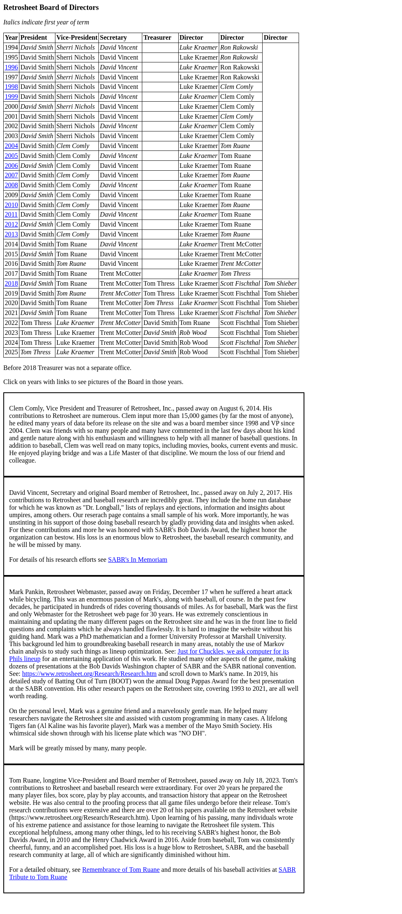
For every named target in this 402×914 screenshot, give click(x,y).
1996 (11, 67)
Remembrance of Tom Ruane (121, 869)
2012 (11, 224)
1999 (11, 96)
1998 (11, 86)
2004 (11, 145)
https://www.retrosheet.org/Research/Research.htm (89, 673)
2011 (11, 214)
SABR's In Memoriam (137, 559)
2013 (11, 234)
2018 (11, 283)
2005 (11, 155)
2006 (11, 165)
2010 (11, 204)
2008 (11, 185)
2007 (11, 175)
